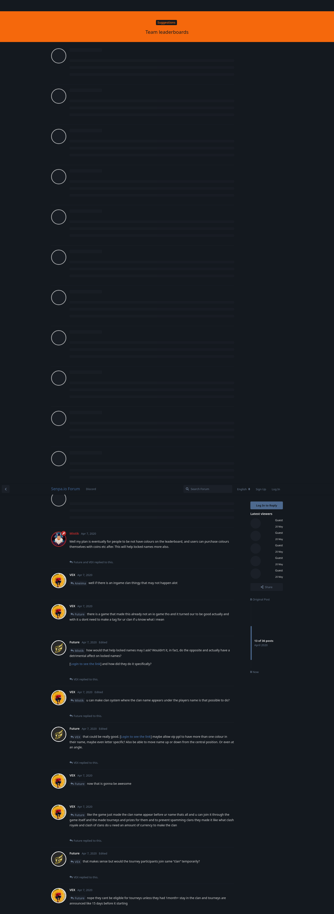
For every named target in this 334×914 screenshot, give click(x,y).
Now (254, 189)
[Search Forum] (207, 6)
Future (79, 131)
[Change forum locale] (243, 6)
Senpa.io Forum (65, 5)
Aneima (80, 100)
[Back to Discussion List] (6, 6)
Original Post (260, 116)
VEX (77, 254)
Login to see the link (86, 180)
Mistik (79, 167)
